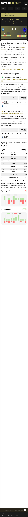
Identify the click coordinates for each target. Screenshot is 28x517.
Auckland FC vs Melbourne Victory (12, 113)
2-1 (17, 8)
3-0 (24, 8)
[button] (26, 4)
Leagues (17, 514)
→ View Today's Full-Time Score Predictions (12, 69)
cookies (11, 510)
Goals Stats (10, 514)
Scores (3, 514)
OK (25, 510)
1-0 (3, 8)
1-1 (10, 8)
